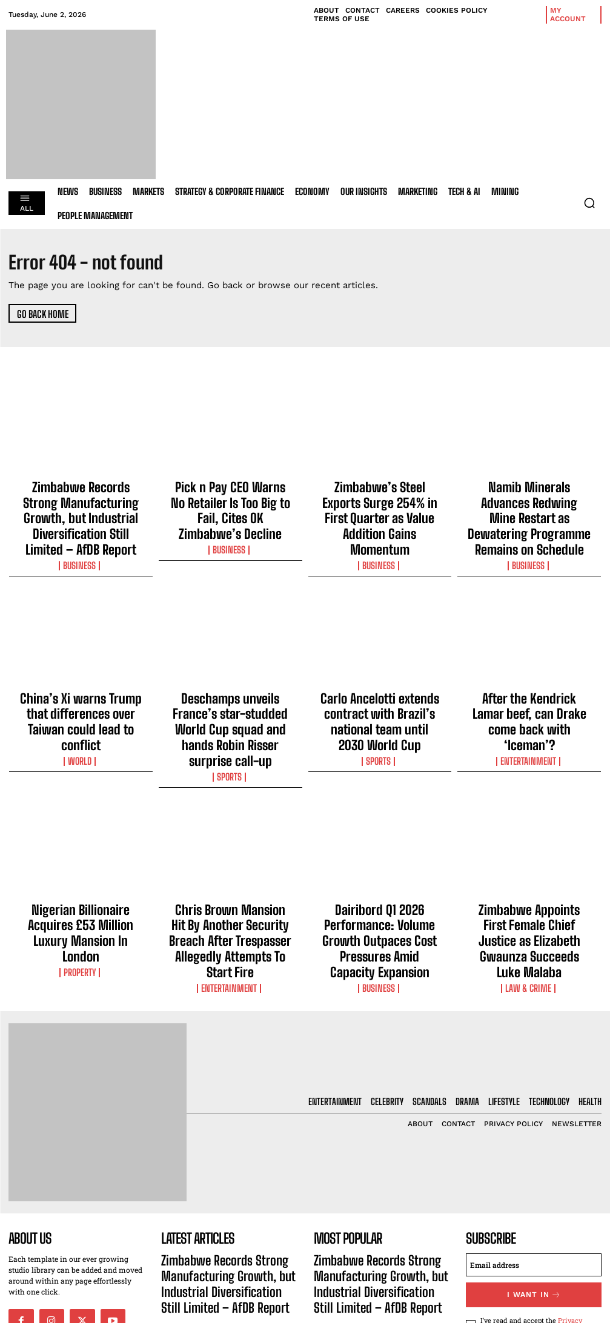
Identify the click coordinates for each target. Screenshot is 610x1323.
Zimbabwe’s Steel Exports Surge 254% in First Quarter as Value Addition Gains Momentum (379, 496)
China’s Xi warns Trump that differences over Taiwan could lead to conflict (80, 671)
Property (80, 860)
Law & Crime (529, 871)
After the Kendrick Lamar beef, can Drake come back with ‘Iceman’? (529, 666)
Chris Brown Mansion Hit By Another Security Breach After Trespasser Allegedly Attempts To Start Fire (230, 853)
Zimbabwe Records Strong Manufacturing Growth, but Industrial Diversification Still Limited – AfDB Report (80, 501)
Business (80, 530)
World (80, 695)
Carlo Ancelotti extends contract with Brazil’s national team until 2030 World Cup (380, 671)
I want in (533, 1184)
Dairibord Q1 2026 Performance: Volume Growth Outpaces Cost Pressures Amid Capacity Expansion (379, 853)
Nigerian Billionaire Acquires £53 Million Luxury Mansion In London (81, 842)
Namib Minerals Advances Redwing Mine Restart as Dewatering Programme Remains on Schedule (529, 501)
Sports (230, 706)
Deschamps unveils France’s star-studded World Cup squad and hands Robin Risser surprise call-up (230, 677)
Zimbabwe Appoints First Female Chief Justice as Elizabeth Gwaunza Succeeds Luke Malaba (529, 847)
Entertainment (529, 684)
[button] (589, 203)
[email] (534, 1155)
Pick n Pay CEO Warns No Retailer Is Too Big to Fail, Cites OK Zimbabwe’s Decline (230, 496)
